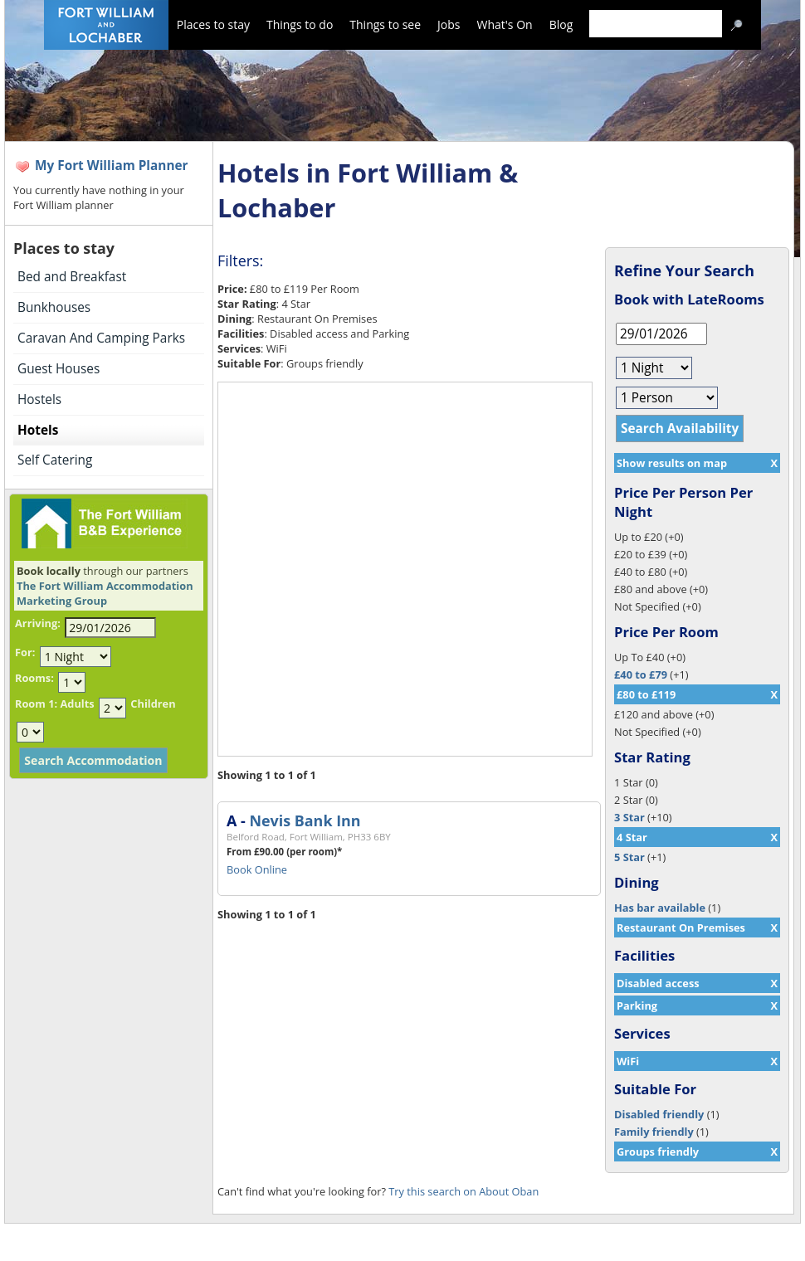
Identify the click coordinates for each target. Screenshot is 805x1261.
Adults (77, 703)
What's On (505, 24)
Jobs (448, 24)
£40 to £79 (640, 674)
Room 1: (36, 703)
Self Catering (54, 460)
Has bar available (659, 907)
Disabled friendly (659, 1114)
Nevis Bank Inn (304, 820)
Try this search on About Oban (463, 1191)
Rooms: (34, 677)
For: (25, 652)
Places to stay (213, 24)
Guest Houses (58, 368)
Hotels (37, 430)
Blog (561, 24)
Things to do (299, 24)
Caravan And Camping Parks (101, 338)
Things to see (385, 24)
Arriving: (38, 623)
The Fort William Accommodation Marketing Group (105, 593)
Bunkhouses (53, 307)
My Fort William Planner (111, 165)
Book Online (257, 869)
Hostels (39, 399)
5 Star (629, 857)
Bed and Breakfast (71, 276)
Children (152, 703)
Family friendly (654, 1131)
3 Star (629, 817)
